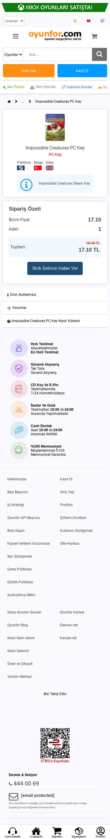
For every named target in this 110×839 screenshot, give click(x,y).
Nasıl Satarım (18, 651)
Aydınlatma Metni (21, 595)
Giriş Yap (67, 492)
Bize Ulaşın (16, 531)
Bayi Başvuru (17, 492)
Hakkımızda (16, 479)
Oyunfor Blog (17, 625)
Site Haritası (69, 543)
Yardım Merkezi (19, 677)
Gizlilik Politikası (20, 582)
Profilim (66, 505)
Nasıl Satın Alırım (21, 638)
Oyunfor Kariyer (72, 612)
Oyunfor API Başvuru (23, 518)
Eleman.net (69, 625)
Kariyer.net (68, 638)
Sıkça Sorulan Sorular (24, 612)
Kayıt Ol (66, 479)
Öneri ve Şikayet (20, 664)
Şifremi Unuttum (73, 518)
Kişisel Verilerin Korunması (28, 543)
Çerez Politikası (19, 569)
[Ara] (99, 54)
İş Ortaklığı (15, 505)
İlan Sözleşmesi (19, 556)
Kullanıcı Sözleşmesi (76, 531)
